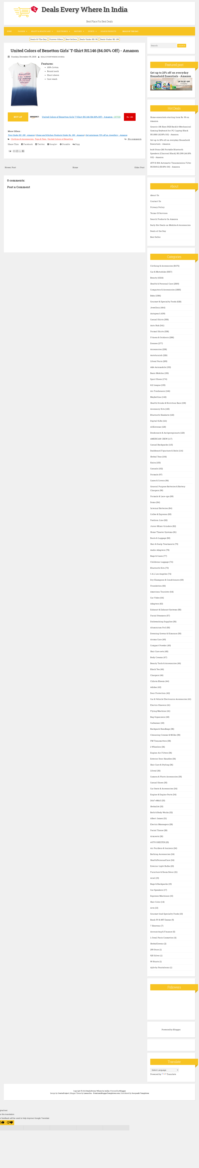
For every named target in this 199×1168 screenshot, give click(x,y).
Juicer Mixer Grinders (161, 529)
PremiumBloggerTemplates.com (106, 1096)
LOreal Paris (156, 364)
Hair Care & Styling (160, 768)
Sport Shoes (156, 382)
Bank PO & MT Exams (161, 923)
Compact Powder (158, 648)
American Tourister (160, 595)
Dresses (154, 346)
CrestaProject (63, 1096)
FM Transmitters (158, 744)
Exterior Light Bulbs (160, 869)
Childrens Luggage (159, 565)
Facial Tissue (157, 833)
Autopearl (155, 316)
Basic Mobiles (157, 376)
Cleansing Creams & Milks (163, 738)
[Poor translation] (10, 1125)
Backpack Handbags (160, 732)
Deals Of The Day (38, 39)
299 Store (154, 952)
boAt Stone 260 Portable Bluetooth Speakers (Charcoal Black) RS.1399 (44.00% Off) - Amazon (170, 156)
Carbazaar (155, 726)
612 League (155, 388)
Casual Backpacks (159, 448)
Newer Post (10, 167)
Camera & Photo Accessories (164, 780)
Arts (152, 911)
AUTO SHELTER (157, 845)
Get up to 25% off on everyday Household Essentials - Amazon (169, 76)
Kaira (153, 466)
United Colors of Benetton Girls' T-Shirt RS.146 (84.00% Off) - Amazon (74, 50)
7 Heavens (155, 929)
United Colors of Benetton (60, 139)
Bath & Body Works (159, 815)
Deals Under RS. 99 (88, 39)
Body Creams (156, 660)
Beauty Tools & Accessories (163, 666)
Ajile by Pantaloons (160, 970)
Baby (152, 299)
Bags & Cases (156, 559)
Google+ (52, 144)
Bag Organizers (158, 720)
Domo (153, 505)
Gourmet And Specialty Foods (165, 917)
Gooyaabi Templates (140, 1096)
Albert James (156, 821)
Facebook (27, 144)
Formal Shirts (157, 334)
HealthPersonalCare (160, 863)
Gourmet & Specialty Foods (163, 305)
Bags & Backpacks (159, 887)
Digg (76, 144)
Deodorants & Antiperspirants (165, 436)
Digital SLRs (156, 424)
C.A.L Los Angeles (159, 577)
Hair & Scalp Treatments (162, 547)
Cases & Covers (157, 483)
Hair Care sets (157, 654)
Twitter (40, 144)
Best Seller (155, 240)
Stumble (65, 144)
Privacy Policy (157, 210)
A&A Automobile (158, 370)
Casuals (154, 471)
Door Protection (158, 696)
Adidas (154, 690)
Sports (91, 31)
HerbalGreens (157, 947)
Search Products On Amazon (164, 222)
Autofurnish (156, 358)
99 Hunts (154, 964)
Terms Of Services (158, 216)
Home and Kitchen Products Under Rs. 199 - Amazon (60, 135)
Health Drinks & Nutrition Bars (166, 406)
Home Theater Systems (161, 535)
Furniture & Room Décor (162, 875)
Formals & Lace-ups (160, 499)
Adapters (155, 607)
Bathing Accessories (160, 857)
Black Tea (155, 672)
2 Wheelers (156, 750)
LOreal (153, 774)
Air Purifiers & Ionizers (161, 851)
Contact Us (155, 204)
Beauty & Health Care (41, 31)
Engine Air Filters (159, 756)
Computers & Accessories (162, 293)
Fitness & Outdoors (159, 340)
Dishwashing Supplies (161, 624)
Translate (169, 1077)
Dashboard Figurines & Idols (164, 454)
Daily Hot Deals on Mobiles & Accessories (170, 228)
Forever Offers (56, 39)
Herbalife (155, 809)
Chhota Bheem (157, 684)
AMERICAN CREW (159, 442)
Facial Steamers (158, 619)
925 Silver (155, 958)
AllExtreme (156, 430)
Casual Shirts (157, 322)
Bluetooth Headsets (160, 418)
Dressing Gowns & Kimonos (164, 636)
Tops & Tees (41, 139)
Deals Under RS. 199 (109, 39)
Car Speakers (157, 893)
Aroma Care (156, 642)
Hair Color (155, 905)
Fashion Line (157, 523)
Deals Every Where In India (90, 9)
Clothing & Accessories (22, 139)
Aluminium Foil (158, 630)
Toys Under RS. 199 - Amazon (21, 135)
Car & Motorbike (158, 275)
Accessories (156, 352)
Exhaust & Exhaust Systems (164, 613)
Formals (154, 477)
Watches (78, 31)
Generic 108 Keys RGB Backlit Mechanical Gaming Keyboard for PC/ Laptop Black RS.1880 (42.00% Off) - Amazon (170, 134)
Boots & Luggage (158, 541)
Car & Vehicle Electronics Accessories (169, 702)
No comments (134, 139)
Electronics (62, 31)
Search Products (108, 31)
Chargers (155, 678)
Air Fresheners (158, 394)
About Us (154, 198)
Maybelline (156, 400)
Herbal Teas (156, 460)
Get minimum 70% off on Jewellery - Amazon (106, 135)
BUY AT (18, 116)
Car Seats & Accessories (162, 791)
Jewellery (155, 310)
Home (9, 31)
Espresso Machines (160, 899)
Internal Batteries (159, 511)
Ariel (153, 881)
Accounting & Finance (161, 935)
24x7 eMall (156, 803)
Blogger (176, 1032)
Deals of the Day (158, 234)
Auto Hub (155, 328)
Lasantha (88, 1096)
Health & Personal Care (162, 287)
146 (130, 117)
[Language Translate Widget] (164, 1073)
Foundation (156, 589)
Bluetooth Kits (157, 571)
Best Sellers (71, 39)
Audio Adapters (158, 553)
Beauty (154, 281)
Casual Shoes (157, 786)
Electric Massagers (159, 827)
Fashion (21, 31)
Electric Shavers (158, 708)
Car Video (155, 601)
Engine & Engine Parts (161, 797)
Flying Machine (158, 714)
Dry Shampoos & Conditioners (165, 583)
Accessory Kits (157, 412)
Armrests (155, 839)
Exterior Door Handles (161, 762)
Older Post (139, 167)
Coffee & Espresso (159, 517)
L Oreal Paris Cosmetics (162, 941)
